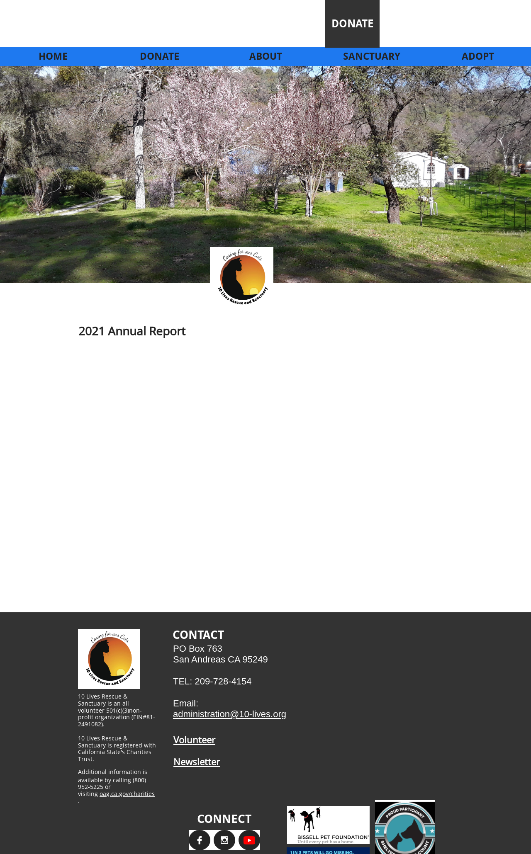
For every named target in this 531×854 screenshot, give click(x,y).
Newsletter (196, 761)
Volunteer (194, 739)
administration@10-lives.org (229, 714)
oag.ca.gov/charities (127, 794)
